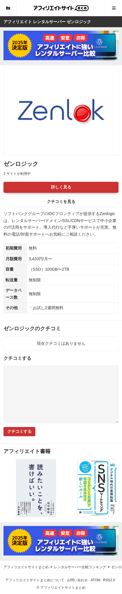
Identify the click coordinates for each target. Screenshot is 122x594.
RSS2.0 (109, 580)
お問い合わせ (77, 580)
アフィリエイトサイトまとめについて (34, 580)
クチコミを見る (61, 201)
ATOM (96, 580)
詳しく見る (61, 187)
